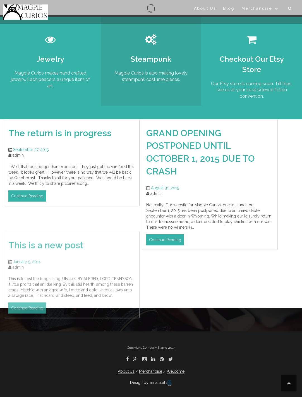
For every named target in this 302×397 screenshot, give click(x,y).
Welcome (175, 371)
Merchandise (256, 8)
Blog (228, 8)
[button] (290, 9)
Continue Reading (27, 196)
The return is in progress (59, 133)
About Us (205, 8)
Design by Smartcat (151, 383)
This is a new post (45, 270)
